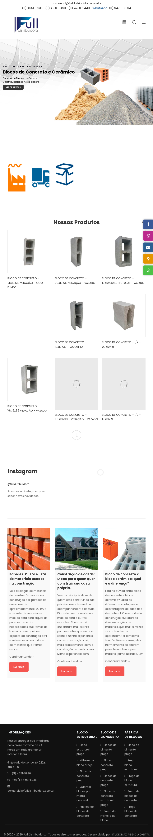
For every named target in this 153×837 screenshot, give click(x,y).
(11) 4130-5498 (55, 8)
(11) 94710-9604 (120, 8)
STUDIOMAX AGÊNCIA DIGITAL (130, 834)
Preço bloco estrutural (130, 765)
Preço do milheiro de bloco (108, 815)
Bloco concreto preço (106, 765)
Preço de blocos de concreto (132, 795)
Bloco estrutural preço (83, 749)
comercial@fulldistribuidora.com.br (76, 3)
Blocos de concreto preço (108, 780)
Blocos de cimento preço (108, 749)
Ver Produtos (13, 87)
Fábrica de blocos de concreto (85, 811)
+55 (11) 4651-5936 (24, 780)
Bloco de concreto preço (83, 775)
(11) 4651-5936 (32, 8)
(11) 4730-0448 (79, 8)
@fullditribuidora (18, 484)
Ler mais (19, 667)
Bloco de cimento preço (131, 749)
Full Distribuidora (34, 834)
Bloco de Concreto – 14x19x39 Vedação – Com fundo (25, 282)
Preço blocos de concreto (130, 811)
